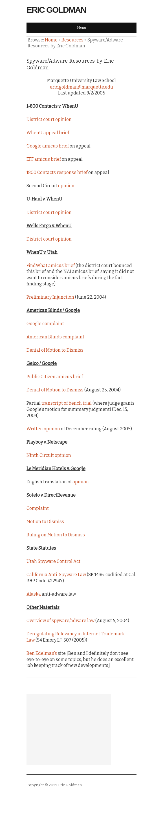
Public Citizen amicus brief (55, 376)
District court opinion (49, 119)
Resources (72, 40)
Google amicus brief (48, 146)
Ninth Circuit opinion (49, 455)
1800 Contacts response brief (57, 172)
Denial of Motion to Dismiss (55, 350)
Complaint (38, 508)
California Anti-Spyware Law (56, 574)
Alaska (34, 594)
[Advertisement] (69, 729)
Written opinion (43, 428)
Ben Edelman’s (42, 653)
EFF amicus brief (44, 159)
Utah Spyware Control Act (53, 561)
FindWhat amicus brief (51, 265)
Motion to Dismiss (45, 521)
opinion (66, 185)
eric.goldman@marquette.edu (81, 87)
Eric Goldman (56, 9)
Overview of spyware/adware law (60, 620)
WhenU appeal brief (48, 132)
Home (51, 40)
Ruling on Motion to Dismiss (56, 535)
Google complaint (45, 323)
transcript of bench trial (66, 403)
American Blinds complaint (55, 337)
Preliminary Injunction (50, 297)
